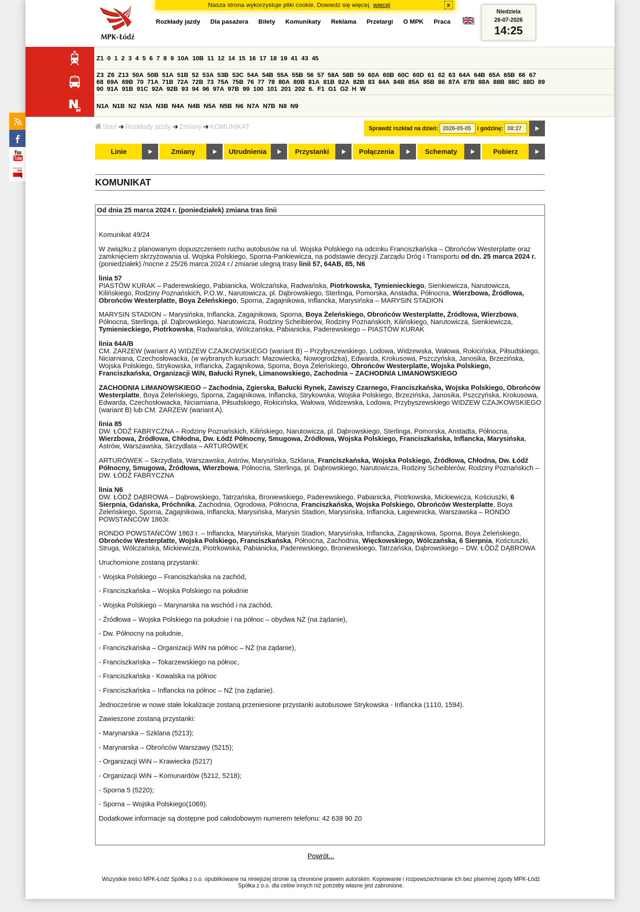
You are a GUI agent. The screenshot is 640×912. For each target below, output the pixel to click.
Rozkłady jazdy (148, 126)
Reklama (344, 21)
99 (246, 88)
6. (311, 88)
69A (112, 81)
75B (237, 81)
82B (358, 81)
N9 (294, 105)
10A (183, 58)
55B (297, 74)
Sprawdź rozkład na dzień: (403, 128)
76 (250, 81)
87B (468, 81)
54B (267, 74)
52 (195, 74)
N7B (269, 105)
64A (464, 74)
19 (284, 58)
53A (207, 74)
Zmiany (190, 126)
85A (413, 81)
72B (197, 81)
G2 (344, 88)
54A (252, 74)
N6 (239, 105)
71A (152, 81)
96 (205, 88)
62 (441, 74)
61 (431, 74)
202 (300, 88)
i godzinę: (490, 128)
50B (152, 74)
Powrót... (320, 856)
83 (371, 81)
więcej (381, 4)
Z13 (123, 74)
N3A (146, 105)
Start (106, 126)
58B (348, 74)
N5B (225, 105)
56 (310, 74)
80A (283, 81)
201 (286, 88)
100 (258, 88)
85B (428, 81)
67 (532, 74)
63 (451, 74)
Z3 (100, 74)
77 (260, 81)
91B (127, 88)
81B (328, 81)
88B (499, 81)
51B (182, 74)
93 (184, 88)
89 (541, 81)
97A (218, 88)
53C (237, 74)
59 (361, 74)
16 (252, 58)
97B (233, 88)
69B (127, 81)
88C (513, 81)
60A (373, 74)
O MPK (413, 21)
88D (528, 81)
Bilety (266, 21)
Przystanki (312, 151)
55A (282, 74)
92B (172, 88)
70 (140, 81)
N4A (178, 105)
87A (454, 81)
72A (182, 81)
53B (223, 74)
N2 (132, 105)
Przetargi (379, 21)
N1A (102, 105)
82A (343, 81)
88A (483, 81)
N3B (162, 105)
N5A (210, 105)
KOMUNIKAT (230, 126)
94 (195, 88)
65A (494, 74)
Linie (119, 151)
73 (210, 81)
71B (167, 81)
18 (273, 58)
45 (315, 58)
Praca (442, 21)
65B (509, 74)
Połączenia (376, 151)
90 (99, 88)
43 (304, 58)
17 (262, 58)
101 (272, 88)
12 (221, 58)
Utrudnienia (247, 151)
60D (418, 74)
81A (314, 81)
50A (137, 74)
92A (157, 88)
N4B (194, 105)
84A (384, 81)
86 (441, 81)
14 (231, 58)
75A (223, 81)
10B (198, 58)
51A (167, 74)
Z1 (100, 58)
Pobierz (505, 151)
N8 (283, 105)
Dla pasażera (230, 21)
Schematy (441, 151)
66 (521, 74)
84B (398, 81)
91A (112, 88)
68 (99, 81)
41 (294, 58)
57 (320, 74)
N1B (118, 105)
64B (479, 74)
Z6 (111, 74)
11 (210, 58)
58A (333, 74)
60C (403, 74)
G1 (332, 88)
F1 (321, 88)
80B (299, 81)
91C (142, 88)
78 (271, 81)
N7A (253, 105)
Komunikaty (302, 21)
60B (388, 74)
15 (241, 58)
